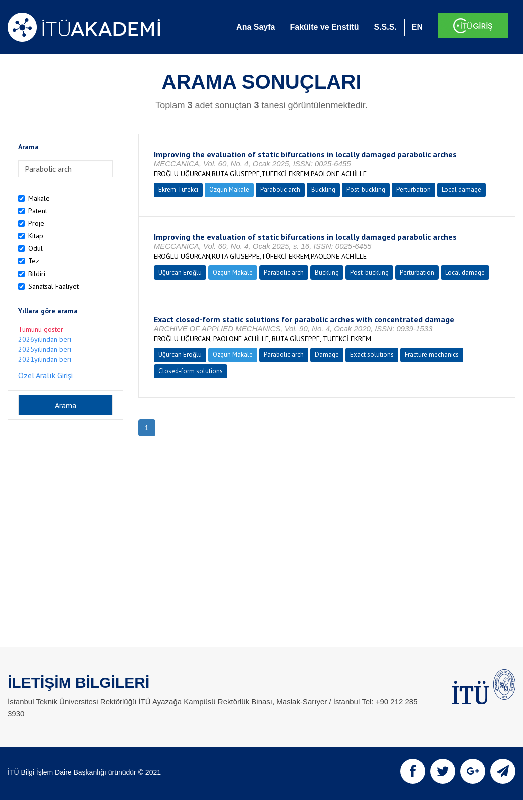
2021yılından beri (44, 359)
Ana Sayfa (255, 27)
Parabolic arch (280, 189)
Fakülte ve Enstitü (324, 27)
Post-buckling (365, 189)
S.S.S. (385, 27)
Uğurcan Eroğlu (180, 272)
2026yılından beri (44, 339)
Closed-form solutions (190, 371)
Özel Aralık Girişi (45, 375)
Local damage (461, 189)
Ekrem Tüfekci (178, 189)
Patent (37, 210)
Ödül (35, 248)
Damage (327, 354)
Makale (39, 198)
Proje (36, 223)
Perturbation (413, 189)
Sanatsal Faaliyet (53, 286)
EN (417, 27)
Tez (33, 260)
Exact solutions (372, 354)
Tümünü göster (40, 329)
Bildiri (36, 273)
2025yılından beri (44, 349)
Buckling (323, 189)
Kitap (35, 235)
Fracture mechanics (432, 354)
